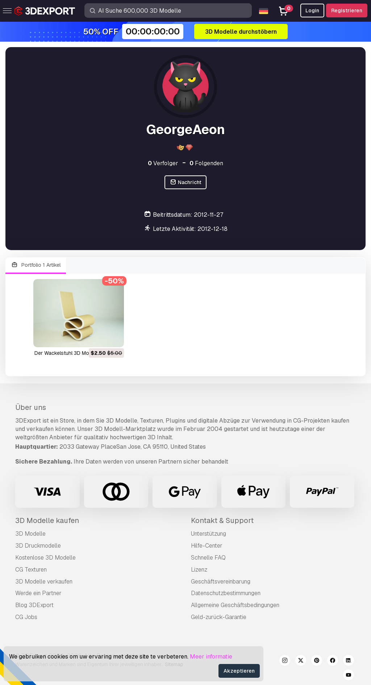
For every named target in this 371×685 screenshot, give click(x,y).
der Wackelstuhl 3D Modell (65, 353)
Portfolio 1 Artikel (36, 265)
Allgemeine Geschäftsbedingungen (235, 605)
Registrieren (346, 10)
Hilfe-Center (206, 545)
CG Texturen (31, 569)
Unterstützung (208, 533)
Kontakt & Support (222, 520)
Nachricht (185, 182)
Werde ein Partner (38, 593)
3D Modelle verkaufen (43, 581)
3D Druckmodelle (38, 545)
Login (312, 10)
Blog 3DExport (34, 605)
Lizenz (199, 569)
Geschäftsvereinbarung (220, 581)
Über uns (30, 407)
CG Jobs (26, 617)
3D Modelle (30, 533)
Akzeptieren (239, 671)
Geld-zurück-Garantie (218, 617)
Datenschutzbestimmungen (225, 593)
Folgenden (206, 163)
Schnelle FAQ (208, 557)
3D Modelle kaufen (47, 520)
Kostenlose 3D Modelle (45, 557)
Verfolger (163, 163)
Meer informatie (211, 656)
